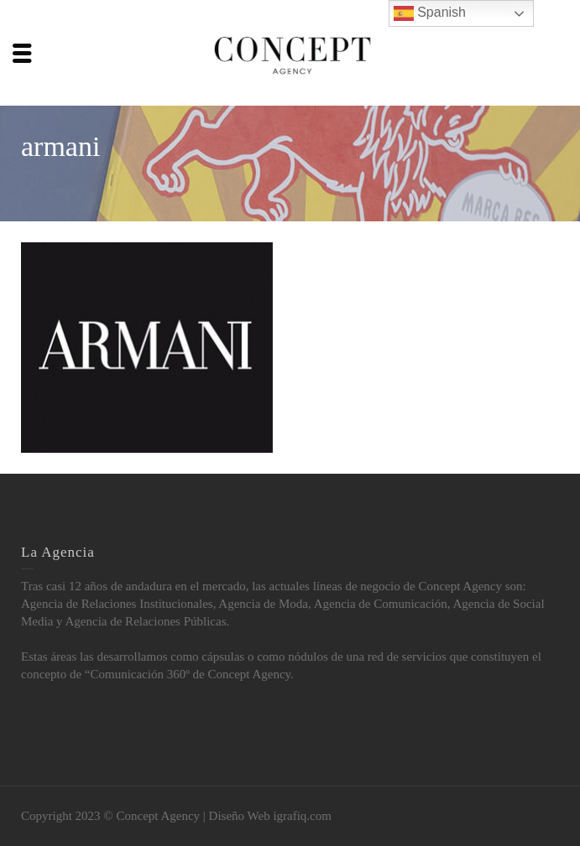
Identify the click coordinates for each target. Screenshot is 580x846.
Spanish (430, 13)
